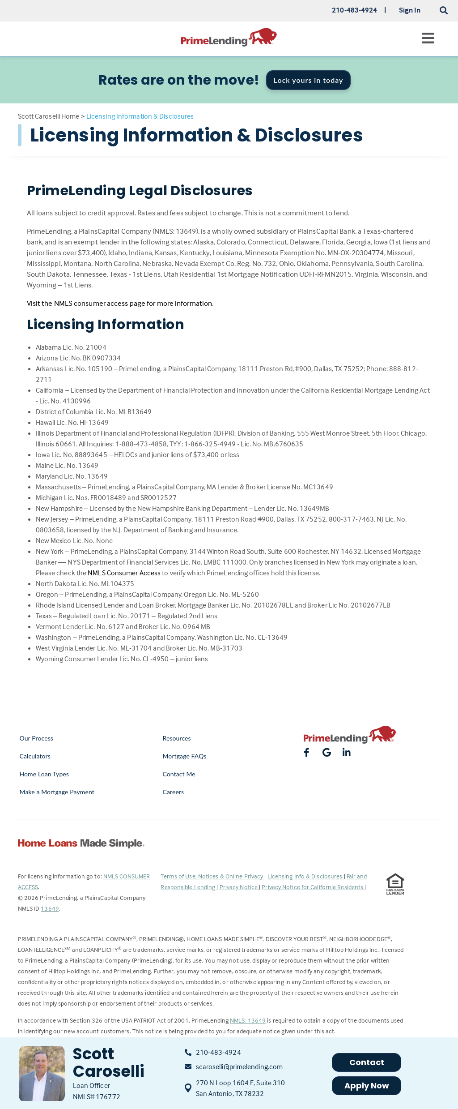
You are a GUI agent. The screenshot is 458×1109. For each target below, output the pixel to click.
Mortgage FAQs (184, 756)
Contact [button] (367, 1062)
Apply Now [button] (367, 1085)
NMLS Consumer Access (124, 572)
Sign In (410, 9)
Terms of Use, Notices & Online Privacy (212, 876)
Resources (176, 738)
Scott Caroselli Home (49, 115)
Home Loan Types (44, 774)
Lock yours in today (309, 80)
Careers (173, 792)
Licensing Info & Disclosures (305, 876)
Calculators (35, 756)
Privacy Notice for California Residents (313, 887)
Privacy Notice (239, 887)
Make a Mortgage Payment (57, 792)
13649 (50, 908)
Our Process (37, 738)
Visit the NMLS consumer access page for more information (119, 303)
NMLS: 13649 (248, 1020)
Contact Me (178, 774)
